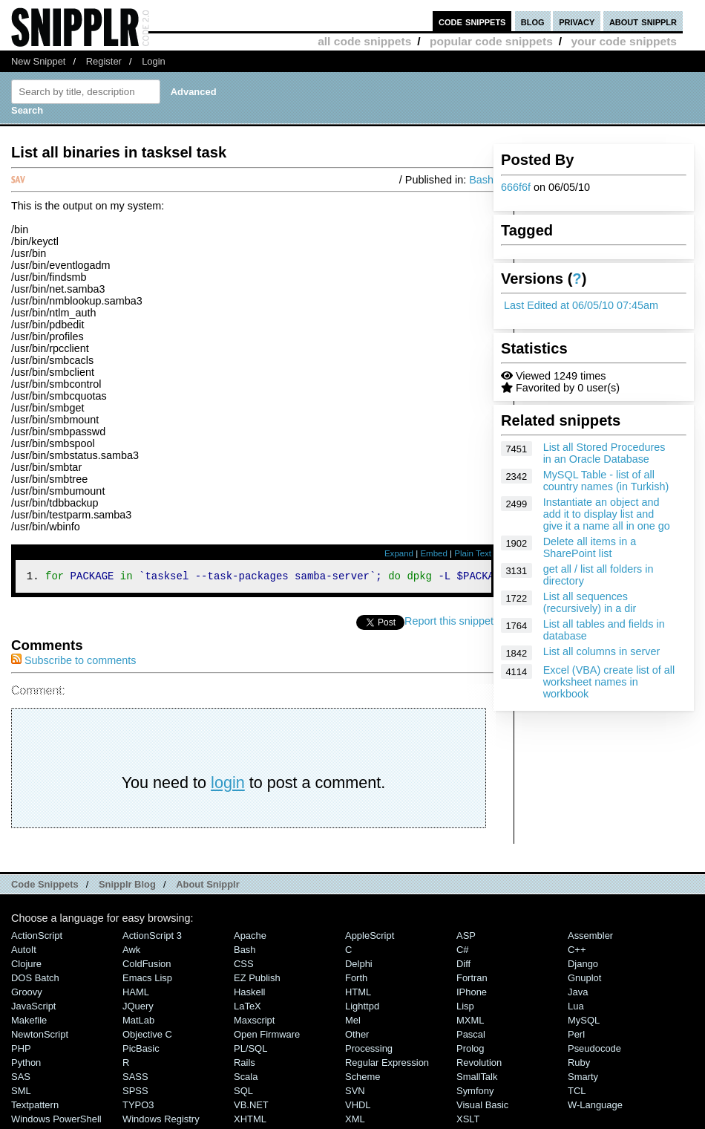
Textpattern (35, 1107)
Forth (356, 980)
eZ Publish (257, 980)
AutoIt (23, 951)
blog (533, 21)
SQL (243, 1093)
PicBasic (141, 1050)
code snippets (472, 21)
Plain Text (472, 553)
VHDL (358, 1107)
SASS (135, 1078)
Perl (576, 1036)
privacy (576, 21)
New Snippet (38, 61)
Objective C (147, 1036)
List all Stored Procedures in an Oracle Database (604, 453)
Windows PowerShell (56, 1121)
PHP (21, 1050)
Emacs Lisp (147, 980)
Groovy (26, 994)
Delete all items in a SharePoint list (590, 547)
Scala (246, 1078)
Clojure (26, 966)
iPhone (471, 994)
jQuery (138, 1008)
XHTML (250, 1121)
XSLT (467, 1121)
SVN (355, 1093)
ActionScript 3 (152, 937)
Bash (481, 180)
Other (357, 1036)
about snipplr (643, 21)
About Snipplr (208, 886)
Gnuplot (584, 980)
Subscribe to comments (73, 662)
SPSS (135, 1093)
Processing (369, 1050)
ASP (466, 937)
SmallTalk (476, 1078)
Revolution (479, 1064)
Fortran (472, 980)
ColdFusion (146, 966)
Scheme (363, 1078)
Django (583, 966)
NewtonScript (39, 1036)
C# (462, 951)
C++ (577, 951)
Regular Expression (387, 1064)
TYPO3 (138, 1107)
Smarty (583, 1078)
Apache (250, 937)
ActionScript (36, 937)
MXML (470, 1022)
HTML (358, 994)
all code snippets (364, 41)
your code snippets (624, 41)
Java (578, 994)
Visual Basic (482, 1107)
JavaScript (33, 1008)
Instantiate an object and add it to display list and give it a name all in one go (606, 514)
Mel (353, 1022)
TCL (577, 1093)
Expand (398, 553)
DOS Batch (35, 980)
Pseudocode (594, 1050)
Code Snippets (45, 886)
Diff (463, 966)
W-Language (595, 1107)
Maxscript (254, 1022)
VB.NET (251, 1107)
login (228, 784)
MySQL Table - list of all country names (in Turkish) (606, 480)
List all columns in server (601, 651)
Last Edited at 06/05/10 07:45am (581, 305)
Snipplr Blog (127, 886)
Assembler (590, 937)
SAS (20, 1078)
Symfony (475, 1093)
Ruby (579, 1064)
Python (26, 1064)
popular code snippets (491, 41)
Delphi (359, 966)
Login (153, 61)
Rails (244, 1064)
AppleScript (369, 937)
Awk (131, 951)
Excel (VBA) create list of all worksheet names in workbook (609, 682)
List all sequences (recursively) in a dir (590, 602)
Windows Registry (161, 1121)
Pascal (470, 1036)
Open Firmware (267, 1036)
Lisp (465, 1008)
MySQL (584, 1022)
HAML (135, 994)
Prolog (470, 1050)
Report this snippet (449, 623)
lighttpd (362, 1008)
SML (21, 1093)
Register (104, 61)
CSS (244, 966)
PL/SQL (250, 1050)
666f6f (516, 187)
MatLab (138, 1022)
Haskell (249, 994)
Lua (576, 1008)
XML (355, 1121)
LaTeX (247, 1008)
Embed (433, 553)
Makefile (29, 1022)
